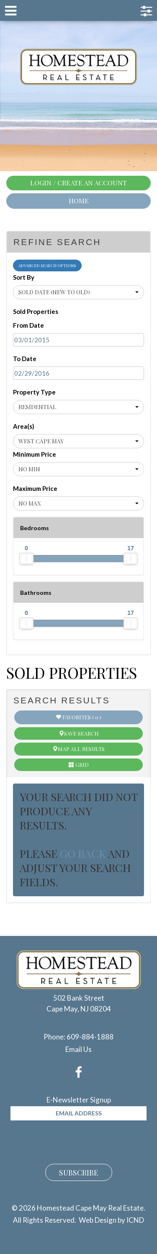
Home (79, 200)
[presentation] (74, 1141)
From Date (28, 325)
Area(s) (23, 426)
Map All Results (78, 748)
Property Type (34, 392)
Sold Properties (35, 311)
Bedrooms (34, 527)
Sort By (23, 277)
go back (83, 853)
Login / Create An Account (78, 182)
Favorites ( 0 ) (78, 717)
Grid (79, 764)
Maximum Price (35, 488)
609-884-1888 (90, 1036)
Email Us (78, 1049)
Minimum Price (34, 454)
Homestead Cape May (78, 67)
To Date (24, 358)
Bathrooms (35, 592)
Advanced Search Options (47, 265)
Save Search (79, 733)
